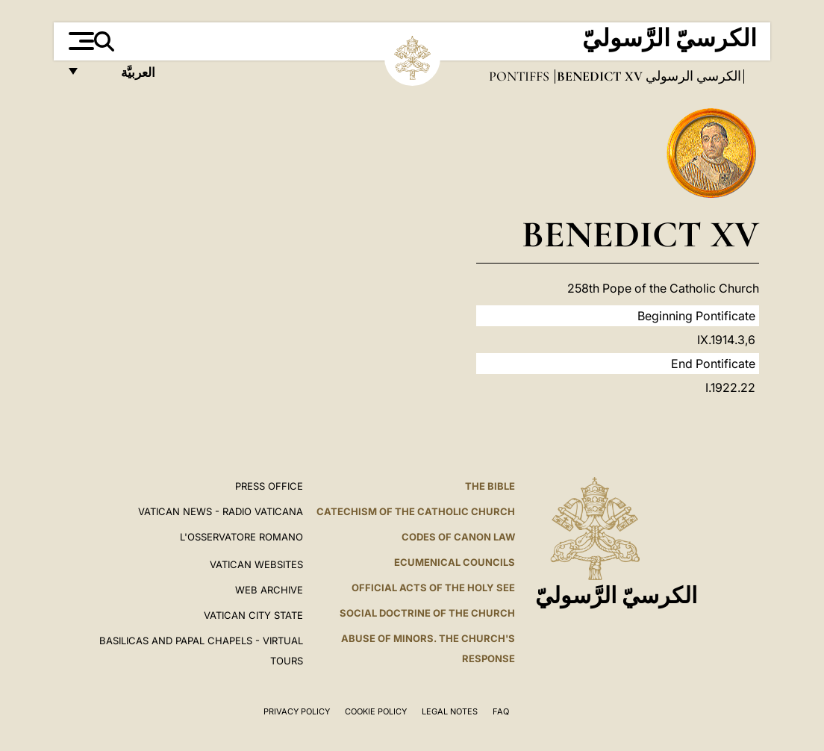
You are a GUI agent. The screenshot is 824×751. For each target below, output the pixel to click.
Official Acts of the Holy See (433, 587)
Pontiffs (520, 76)
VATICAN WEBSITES (256, 564)
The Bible (490, 486)
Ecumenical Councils (454, 562)
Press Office (269, 486)
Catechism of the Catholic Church (415, 511)
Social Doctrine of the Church (427, 613)
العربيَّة (122, 76)
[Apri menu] (79, 41)
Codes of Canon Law (458, 537)
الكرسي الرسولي (692, 76)
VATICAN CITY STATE (253, 615)
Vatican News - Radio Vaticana (220, 511)
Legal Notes (450, 711)
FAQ (501, 711)
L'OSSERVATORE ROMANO (241, 537)
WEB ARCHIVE (269, 590)
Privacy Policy (296, 711)
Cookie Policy (376, 711)
